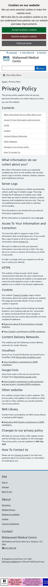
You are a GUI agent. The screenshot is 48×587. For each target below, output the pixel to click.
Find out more (24, 43)
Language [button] (11, 53)
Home (4, 82)
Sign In (5, 482)
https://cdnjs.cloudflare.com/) (28, 357)
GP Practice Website (10, 561)
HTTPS (6, 125)
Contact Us (23, 242)
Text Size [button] (41, 53)
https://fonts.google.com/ (25, 377)
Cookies (7, 131)
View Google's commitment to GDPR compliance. (25, 331)
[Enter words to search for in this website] (18, 68)
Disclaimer (6, 505)
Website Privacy (8, 510)
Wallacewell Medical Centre (25, 59)
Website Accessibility (11, 514)
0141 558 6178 (26, 53)
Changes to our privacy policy (16, 147)
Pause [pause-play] (4, 584)
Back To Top (7, 492)
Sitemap (5, 487)
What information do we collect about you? (22, 115)
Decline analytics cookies (24, 36)
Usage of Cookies (20, 295)
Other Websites (10, 141)
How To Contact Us (12, 152)
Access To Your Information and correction (22, 120)
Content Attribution (10, 524)
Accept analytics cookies (24, 29)
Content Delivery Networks (15, 136)
